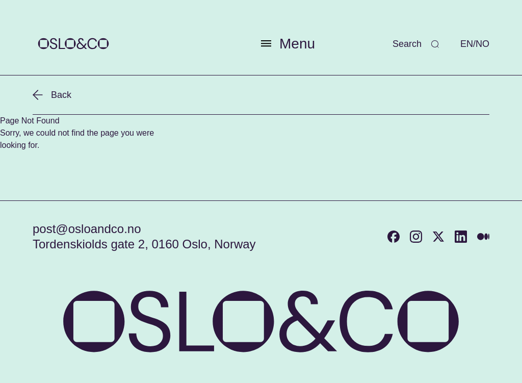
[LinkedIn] (461, 237)
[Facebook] (393, 237)
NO (482, 44)
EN (466, 44)
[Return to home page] (73, 44)
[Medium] (483, 237)
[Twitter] (438, 237)
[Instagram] (416, 237)
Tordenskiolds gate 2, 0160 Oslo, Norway (144, 244)
